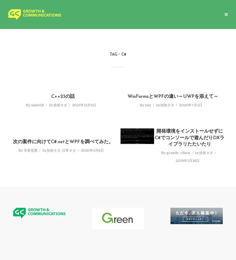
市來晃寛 (31, 150)
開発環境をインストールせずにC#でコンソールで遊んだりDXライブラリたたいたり (189, 138)
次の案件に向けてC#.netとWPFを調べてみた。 (63, 142)
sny (148, 105)
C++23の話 (63, 96)
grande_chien (178, 153)
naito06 (37, 105)
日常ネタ (69, 150)
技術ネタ (60, 105)
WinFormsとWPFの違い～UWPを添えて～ (173, 96)
